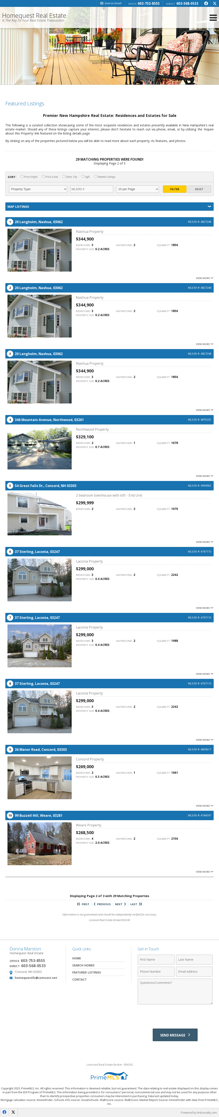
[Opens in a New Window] (206, 3)
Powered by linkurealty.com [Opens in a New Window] (199, 1113)
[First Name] (156, 960)
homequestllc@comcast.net (36, 978)
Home (76, 958)
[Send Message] (175, 1035)
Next (120, 904)
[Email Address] (194, 972)
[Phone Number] (156, 972)
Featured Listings (86, 972)
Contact (79, 979)
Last (136, 904)
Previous (102, 904)
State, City (69, 177)
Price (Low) (50, 177)
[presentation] (175, 1017)
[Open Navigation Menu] (213, 17)
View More (205, 278)
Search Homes (83, 965)
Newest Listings (104, 177)
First (83, 904)
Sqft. (85, 177)
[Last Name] (194, 960)
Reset (199, 189)
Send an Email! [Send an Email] (110, 3)
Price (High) (29, 177)
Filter (174, 189)
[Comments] (175, 991)
